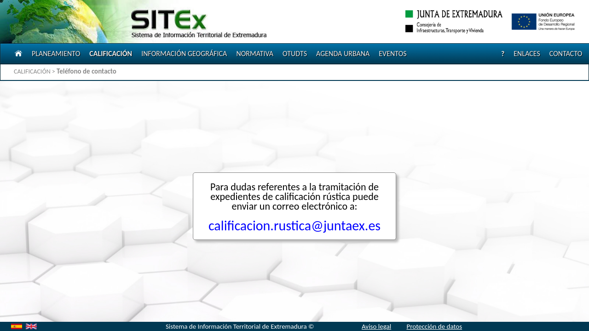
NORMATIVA (254, 53)
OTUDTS (295, 53)
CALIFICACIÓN (110, 53)
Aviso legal (376, 326)
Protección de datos (434, 326)
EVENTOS (392, 53)
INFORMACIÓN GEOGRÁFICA (184, 53)
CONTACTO (566, 53)
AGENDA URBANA (343, 53)
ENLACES (527, 53)
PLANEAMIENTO (56, 53)
